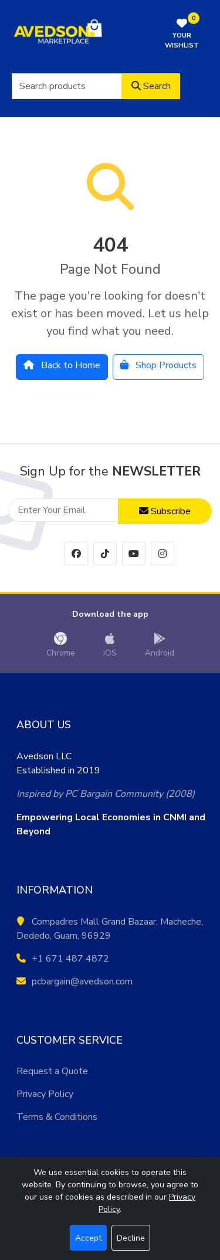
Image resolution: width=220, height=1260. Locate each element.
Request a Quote (52, 1071)
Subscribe (165, 511)
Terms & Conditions (56, 1116)
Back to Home (61, 365)
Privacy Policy (44, 1094)
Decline (131, 1238)
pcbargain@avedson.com (74, 981)
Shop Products (158, 365)
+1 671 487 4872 (62, 958)
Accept (88, 1238)
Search (151, 86)
